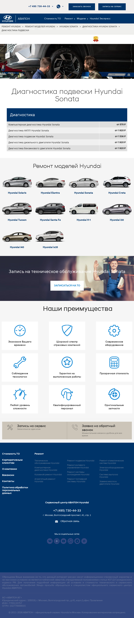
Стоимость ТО (52, 19)
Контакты (61, 29)
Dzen (57, 541)
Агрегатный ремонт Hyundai (45, 480)
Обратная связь (67, 521)
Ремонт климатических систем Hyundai (111, 462)
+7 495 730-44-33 (39, 6)
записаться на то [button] (67, 285)
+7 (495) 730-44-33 (67, 510)
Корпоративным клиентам (19, 29)
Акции (90, 29)
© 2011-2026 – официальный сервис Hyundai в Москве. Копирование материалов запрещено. (67, 612)
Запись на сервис (112, 7)
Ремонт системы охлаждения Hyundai (78, 473)
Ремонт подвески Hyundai (80, 461)
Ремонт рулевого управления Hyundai (78, 466)
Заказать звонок (82, 7)
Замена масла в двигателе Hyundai (109, 483)
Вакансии (77, 29)
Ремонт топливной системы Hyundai (77, 480)
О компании (45, 29)
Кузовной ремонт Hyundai (48, 475)
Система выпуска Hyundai (108, 476)
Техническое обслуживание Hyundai (47, 462)
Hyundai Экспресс (100, 19)
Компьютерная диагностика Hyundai (46, 469)
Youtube (63, 541)
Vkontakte (50, 541)
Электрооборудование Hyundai (111, 469)
